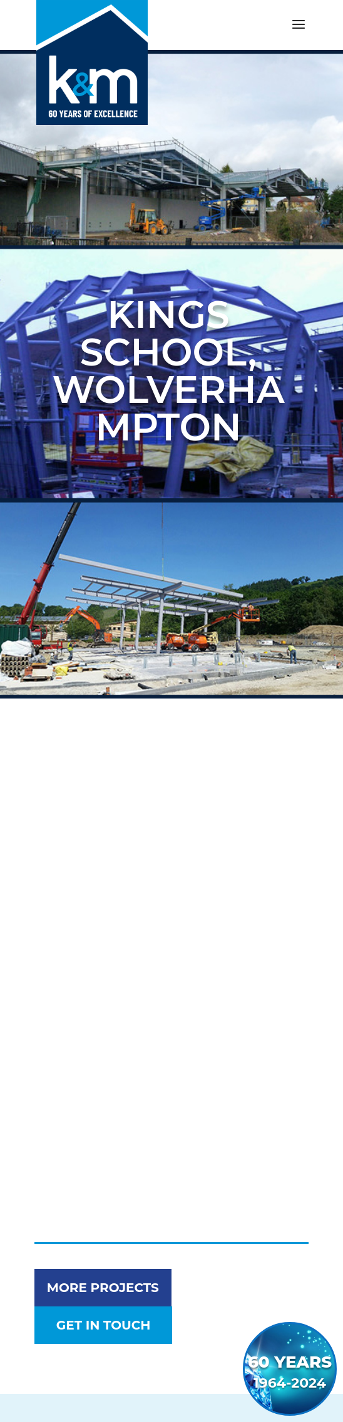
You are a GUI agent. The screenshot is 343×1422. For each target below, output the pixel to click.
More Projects (103, 1287)
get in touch (103, 1325)
